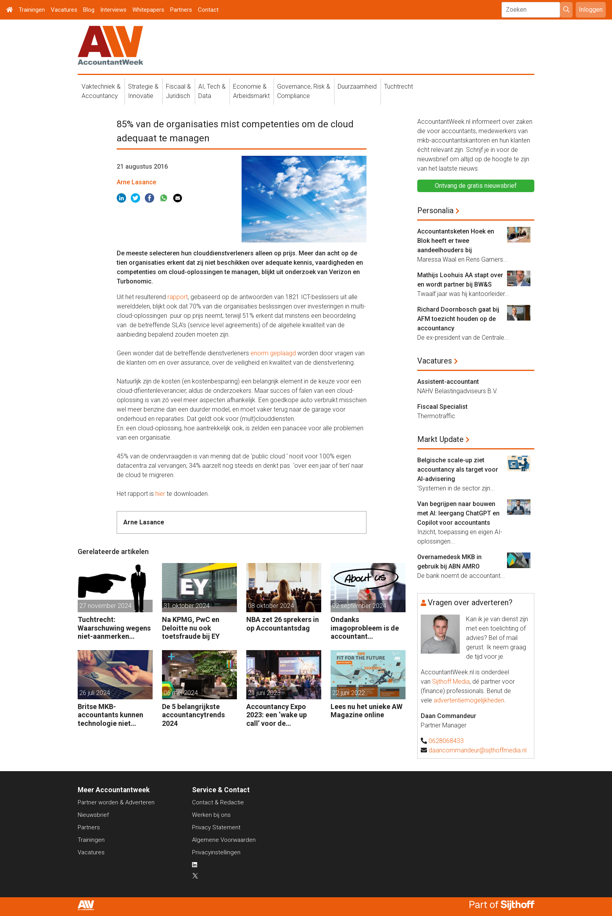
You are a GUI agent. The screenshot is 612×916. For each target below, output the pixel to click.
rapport (177, 297)
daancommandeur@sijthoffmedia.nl (478, 750)
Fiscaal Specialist (442, 406)
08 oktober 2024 (271, 605)
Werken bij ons (211, 814)
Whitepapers (148, 9)
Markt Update (440, 439)
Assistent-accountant (448, 381)
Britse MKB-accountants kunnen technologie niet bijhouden (110, 715)
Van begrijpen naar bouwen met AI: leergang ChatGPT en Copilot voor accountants (458, 513)
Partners (181, 9)
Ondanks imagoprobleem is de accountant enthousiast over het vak (365, 628)
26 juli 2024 (94, 693)
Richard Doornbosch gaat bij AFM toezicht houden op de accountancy (458, 319)
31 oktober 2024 (187, 605)
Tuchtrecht (398, 86)
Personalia (435, 210)
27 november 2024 (105, 605)
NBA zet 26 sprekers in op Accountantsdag (282, 623)
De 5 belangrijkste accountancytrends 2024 (193, 714)
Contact (208, 9)
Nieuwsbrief (93, 814)
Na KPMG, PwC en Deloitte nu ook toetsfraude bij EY (191, 627)
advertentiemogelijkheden (469, 700)
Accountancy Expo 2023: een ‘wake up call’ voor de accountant (276, 715)
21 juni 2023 (264, 693)
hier (160, 493)
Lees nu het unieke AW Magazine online (366, 710)
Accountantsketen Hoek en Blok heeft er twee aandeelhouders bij (455, 241)
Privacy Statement (216, 827)
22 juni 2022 (348, 693)
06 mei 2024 (181, 693)
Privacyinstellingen (216, 852)
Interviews (113, 9)
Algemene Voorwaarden (224, 839)
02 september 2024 (359, 605)
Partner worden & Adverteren (116, 802)
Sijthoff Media (451, 681)
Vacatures (64, 9)
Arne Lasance (136, 182)
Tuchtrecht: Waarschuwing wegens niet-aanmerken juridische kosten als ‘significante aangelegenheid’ (114, 628)
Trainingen (32, 9)
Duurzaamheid (357, 86)
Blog (88, 9)
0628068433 (446, 741)
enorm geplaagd (274, 353)
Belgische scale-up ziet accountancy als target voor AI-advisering (457, 469)
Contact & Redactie (218, 802)
